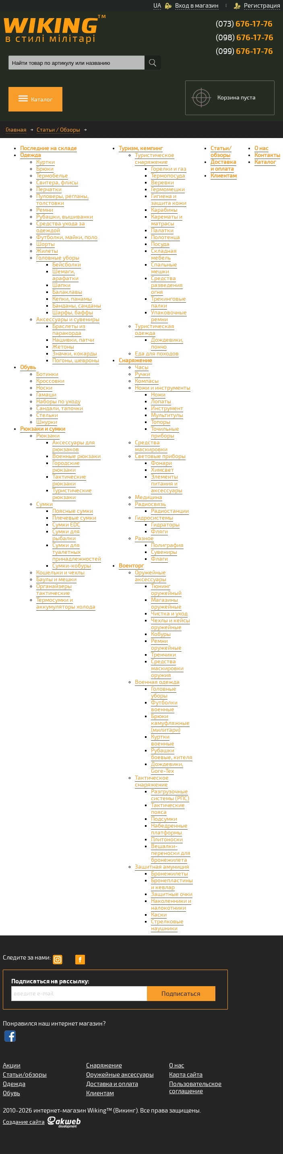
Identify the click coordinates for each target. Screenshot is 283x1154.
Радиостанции (170, 511)
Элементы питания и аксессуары (166, 483)
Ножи (158, 394)
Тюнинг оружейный (166, 590)
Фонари (161, 463)
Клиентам (224, 175)
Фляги (159, 531)
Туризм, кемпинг (141, 148)
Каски (159, 914)
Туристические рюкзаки (72, 494)
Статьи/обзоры (221, 152)
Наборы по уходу (58, 401)
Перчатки (49, 189)
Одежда (30, 155)
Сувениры (164, 552)
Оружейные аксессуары (150, 576)
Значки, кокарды (74, 353)
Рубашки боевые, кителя (171, 754)
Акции (12, 1065)
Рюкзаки (48, 435)
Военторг (131, 565)
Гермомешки (168, 189)
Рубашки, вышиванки (64, 216)
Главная (16, 129)
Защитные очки (171, 894)
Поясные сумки (72, 511)
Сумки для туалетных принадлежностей (76, 552)
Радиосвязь (150, 504)
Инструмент (167, 408)
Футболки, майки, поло (66, 237)
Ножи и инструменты (162, 387)
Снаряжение (135, 360)
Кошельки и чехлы (60, 572)
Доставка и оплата (223, 165)
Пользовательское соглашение (195, 1087)
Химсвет (162, 470)
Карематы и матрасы (166, 220)
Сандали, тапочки (59, 408)
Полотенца (165, 237)
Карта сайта (185, 1074)
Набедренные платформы (169, 829)
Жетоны (63, 346)
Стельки (47, 415)
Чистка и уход (169, 613)
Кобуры (161, 634)
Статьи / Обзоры (58, 129)
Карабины (164, 209)
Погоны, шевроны (75, 360)
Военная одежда (157, 682)
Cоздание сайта (24, 1122)
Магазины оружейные (166, 603)
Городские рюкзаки (66, 466)
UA (157, 5)
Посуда (160, 244)
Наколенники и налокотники (171, 904)
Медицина (148, 497)
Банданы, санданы (76, 305)
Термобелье (52, 175)
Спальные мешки (164, 268)
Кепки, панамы (72, 298)
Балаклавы (67, 292)
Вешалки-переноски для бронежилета (170, 853)
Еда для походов (157, 353)
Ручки (142, 374)
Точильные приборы (165, 432)
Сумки (44, 504)
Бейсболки (66, 264)
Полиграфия (167, 545)
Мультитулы (167, 415)
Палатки (162, 230)
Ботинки (47, 374)
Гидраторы (165, 524)
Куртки (45, 162)
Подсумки (164, 818)
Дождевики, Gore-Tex (167, 767)
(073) (244, 24)
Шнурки (46, 422)
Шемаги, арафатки (65, 275)
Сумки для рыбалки (66, 535)
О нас (261, 148)
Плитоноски (167, 839)
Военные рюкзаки (76, 456)
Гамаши (46, 394)
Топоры (160, 422)
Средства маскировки (151, 446)
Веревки (162, 182)
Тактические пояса (168, 808)
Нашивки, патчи (73, 339)
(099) (244, 51)
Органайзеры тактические (54, 590)
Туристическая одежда (154, 329)
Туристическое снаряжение (154, 158)
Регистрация (262, 5)
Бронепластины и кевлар (172, 884)
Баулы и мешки (56, 579)
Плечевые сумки (74, 517)
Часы (142, 367)
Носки (44, 387)
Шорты (45, 244)
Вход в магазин (197, 5)
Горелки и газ (168, 168)
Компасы (147, 381)
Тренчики (163, 654)
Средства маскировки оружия (167, 668)
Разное (144, 538)
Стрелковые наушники (167, 925)
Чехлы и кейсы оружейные (170, 624)
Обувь (28, 367)
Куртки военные (162, 740)
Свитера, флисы (57, 182)
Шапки (61, 285)
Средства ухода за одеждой (60, 227)
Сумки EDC (66, 524)
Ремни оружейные (166, 644)
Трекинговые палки (168, 302)
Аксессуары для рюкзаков (73, 446)
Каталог (265, 162)
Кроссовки (50, 381)
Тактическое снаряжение (152, 781)
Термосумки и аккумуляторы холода (65, 603)
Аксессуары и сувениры (67, 319)
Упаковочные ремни (169, 316)
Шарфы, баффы (72, 312)
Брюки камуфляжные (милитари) (170, 723)
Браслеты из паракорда (68, 329)
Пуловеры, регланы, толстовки (62, 199)
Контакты (267, 155)
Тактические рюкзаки (69, 480)
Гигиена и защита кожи (168, 199)
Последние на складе (48, 148)
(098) (244, 38)
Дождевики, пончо (167, 343)
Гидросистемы (154, 517)
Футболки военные (164, 706)
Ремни (44, 209)
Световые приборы (160, 456)
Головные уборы (57, 257)
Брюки (45, 168)
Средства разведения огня (167, 285)
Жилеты (47, 251)
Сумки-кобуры (71, 565)
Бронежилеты (169, 873)
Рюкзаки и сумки (42, 428)
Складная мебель (164, 254)
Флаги (159, 558)
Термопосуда (168, 175)
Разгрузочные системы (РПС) (170, 795)
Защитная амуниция (162, 866)
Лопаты (161, 401)
